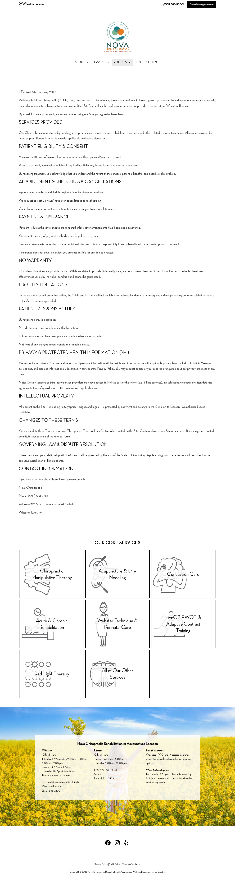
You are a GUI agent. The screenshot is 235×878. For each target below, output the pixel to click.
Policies (122, 62)
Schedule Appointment (201, 4)
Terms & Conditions (131, 864)
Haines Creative (158, 872)
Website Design (140, 872)
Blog (138, 62)
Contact (153, 62)
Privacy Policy (101, 864)
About (82, 62)
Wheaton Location (32, 4)
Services (101, 62)
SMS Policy (114, 864)
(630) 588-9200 (173, 4)
